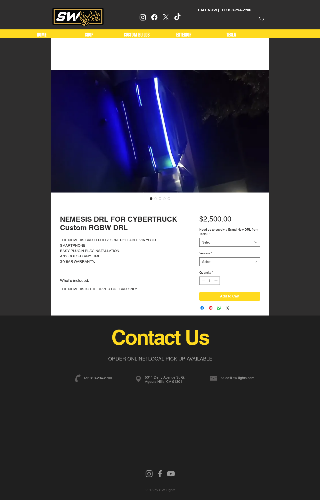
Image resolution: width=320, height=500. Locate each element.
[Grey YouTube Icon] (171, 473)
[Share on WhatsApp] (219, 308)
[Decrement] (203, 281)
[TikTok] (177, 17)
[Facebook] (154, 17)
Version (205, 253)
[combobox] (229, 242)
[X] (166, 17)
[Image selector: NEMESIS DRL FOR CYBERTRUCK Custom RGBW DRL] (151, 198)
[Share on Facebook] (202, 308)
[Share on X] (227, 308)
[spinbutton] (210, 281)
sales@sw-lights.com (237, 378)
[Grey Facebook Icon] (160, 473)
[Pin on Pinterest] (210, 308)
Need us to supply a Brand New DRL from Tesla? (228, 232)
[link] (261, 18)
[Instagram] (143, 17)
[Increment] (216, 281)
